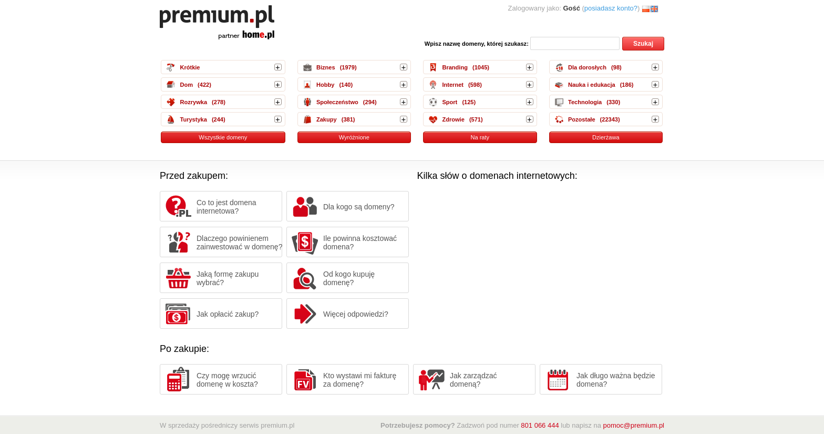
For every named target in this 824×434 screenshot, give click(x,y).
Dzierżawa (606, 137)
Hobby (325, 85)
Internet (453, 85)
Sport (449, 102)
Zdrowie (453, 119)
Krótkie (190, 67)
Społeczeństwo (337, 102)
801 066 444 (540, 425)
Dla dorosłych (587, 67)
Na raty (479, 137)
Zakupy (326, 119)
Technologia (585, 102)
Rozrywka (193, 102)
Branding (454, 67)
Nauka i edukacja (591, 85)
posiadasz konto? (610, 8)
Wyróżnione (354, 137)
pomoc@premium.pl (633, 425)
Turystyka (193, 119)
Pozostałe (581, 119)
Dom (186, 85)
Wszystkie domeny (223, 137)
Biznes (325, 67)
